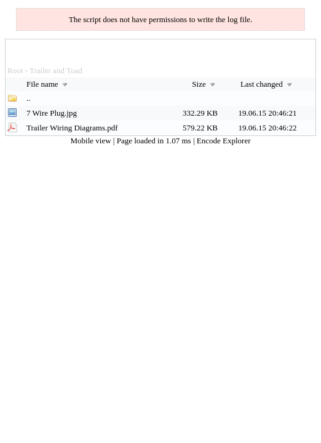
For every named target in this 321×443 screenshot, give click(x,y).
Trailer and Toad (56, 70)
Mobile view (92, 140)
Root (15, 70)
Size (205, 84)
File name (48, 84)
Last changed (267, 84)
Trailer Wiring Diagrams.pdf (72, 127)
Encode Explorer (224, 140)
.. (28, 98)
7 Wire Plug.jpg (51, 113)
